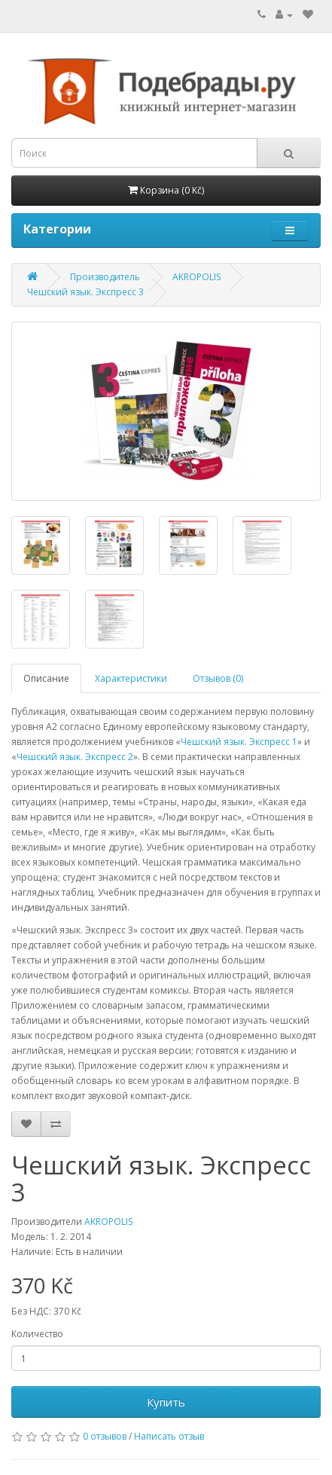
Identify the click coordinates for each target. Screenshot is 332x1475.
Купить (166, 1401)
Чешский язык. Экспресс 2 (75, 756)
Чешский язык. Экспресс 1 (239, 741)
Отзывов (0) (218, 678)
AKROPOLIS (196, 276)
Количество (37, 1333)
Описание (46, 678)
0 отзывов (104, 1436)
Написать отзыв (169, 1436)
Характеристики (131, 678)
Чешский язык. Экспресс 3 (85, 292)
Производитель (105, 276)
